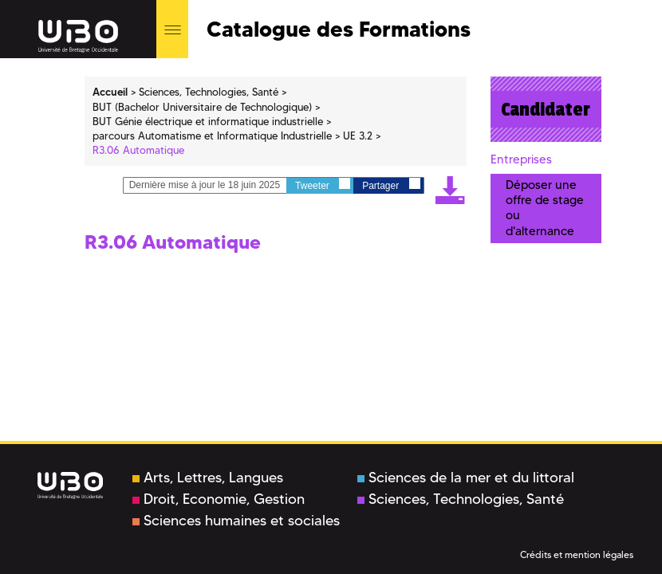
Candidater (545, 109)
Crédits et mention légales (576, 554)
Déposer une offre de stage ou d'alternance (545, 208)
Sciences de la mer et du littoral (465, 477)
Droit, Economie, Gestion (218, 499)
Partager (391, 184)
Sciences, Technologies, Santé (460, 499)
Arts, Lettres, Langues (207, 477)
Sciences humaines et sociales (236, 520)
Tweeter (322, 184)
